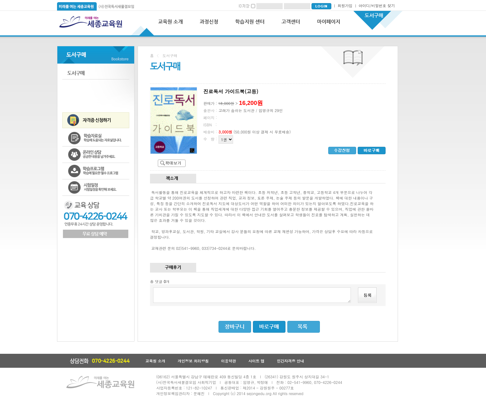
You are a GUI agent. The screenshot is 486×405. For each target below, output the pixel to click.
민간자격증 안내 (290, 360)
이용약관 (228, 360)
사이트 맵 (256, 360)
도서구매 (95, 73)
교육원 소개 (155, 360)
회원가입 (345, 5)
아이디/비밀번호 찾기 (377, 5)
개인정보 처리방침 (193, 360)
